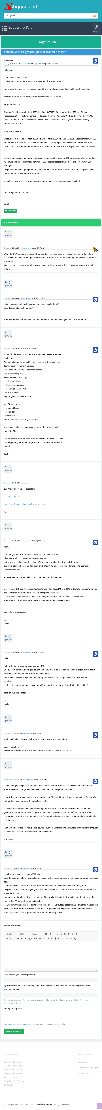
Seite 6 (7, 1069)
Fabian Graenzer (45, 1104)
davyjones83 (38, 64)
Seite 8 (20, 1069)
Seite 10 (13, 1073)
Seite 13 (17, 1077)
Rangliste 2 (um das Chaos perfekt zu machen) (25, 504)
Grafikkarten (25, 64)
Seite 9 (7, 1073)
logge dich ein (13, 1024)
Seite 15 (14, 1081)
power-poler (27, 248)
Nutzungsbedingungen (88, 1068)
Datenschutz (83, 1073)
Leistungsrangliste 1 (13, 496)
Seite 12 (9, 1077)
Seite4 (14, 1066)
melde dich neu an (29, 1024)
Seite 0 (7, 1062)
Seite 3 (8, 1066)
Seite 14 (7, 1081)
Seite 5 (21, 1066)
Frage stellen (47, 42)
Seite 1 (13, 1062)
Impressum (83, 1062)
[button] (11, 934)
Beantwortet (8, 248)
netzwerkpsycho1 (27, 780)
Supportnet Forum (22, 28)
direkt (9, 1085)
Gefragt (6, 64)
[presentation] (24, 1016)
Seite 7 (13, 1069)
